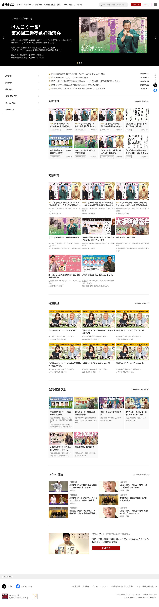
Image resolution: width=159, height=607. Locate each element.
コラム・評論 (67, 5)
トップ (19, 5)
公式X (7, 586)
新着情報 (8, 76)
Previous (4, 38)
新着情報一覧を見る (141, 101)
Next (155, 38)
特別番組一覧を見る (141, 303)
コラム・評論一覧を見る (140, 474)
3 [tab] (81, 63)
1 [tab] (77, 63)
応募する (106, 548)
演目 (58, 5)
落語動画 (8, 83)
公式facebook (24, 586)
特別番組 (38, 5)
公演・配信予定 (49, 5)
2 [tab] (79, 63)
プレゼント (78, 5)
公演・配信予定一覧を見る (139, 389)
